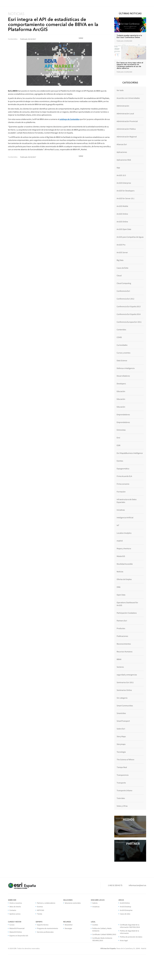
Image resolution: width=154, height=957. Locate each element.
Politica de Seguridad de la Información (129, 932)
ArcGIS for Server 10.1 (125, 198)
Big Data (120, 260)
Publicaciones (122, 636)
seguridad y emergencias (127, 674)
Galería (94, 903)
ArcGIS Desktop (125, 907)
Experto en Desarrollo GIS (18, 936)
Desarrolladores (123, 376)
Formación (121, 491)
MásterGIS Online (15, 932)
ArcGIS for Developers (125, 190)
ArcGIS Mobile (122, 206)
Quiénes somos (14, 914)
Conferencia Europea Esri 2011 (129, 322)
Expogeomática (123, 468)
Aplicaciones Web (124, 160)
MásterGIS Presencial (16, 928)
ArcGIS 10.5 (121, 175)
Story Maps (121, 736)
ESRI (118, 445)
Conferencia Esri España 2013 (129, 306)
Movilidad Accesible (125, 564)
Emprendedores (123, 414)
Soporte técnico (42, 925)
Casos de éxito (125, 914)
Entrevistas (121, 430)
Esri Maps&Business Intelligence (130, 453)
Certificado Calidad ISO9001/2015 (104, 934)
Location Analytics (124, 533)
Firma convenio (123, 484)
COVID (119, 337)
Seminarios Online (124, 690)
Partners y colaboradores (46, 903)
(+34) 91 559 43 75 (115, 885)
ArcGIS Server (122, 252)
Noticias (120, 571)
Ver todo (120, 90)
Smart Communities (125, 705)
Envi (118, 437)
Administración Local (125, 113)
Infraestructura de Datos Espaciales (127, 500)
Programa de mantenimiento (47, 928)
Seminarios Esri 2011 (125, 682)
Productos (121, 628)
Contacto (12, 910)
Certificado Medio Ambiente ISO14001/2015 (102, 939)
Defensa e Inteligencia (125, 368)
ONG (118, 587)
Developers (121, 383)
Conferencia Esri (123, 291)
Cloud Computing (124, 283)
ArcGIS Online (122, 214)
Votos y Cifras (122, 806)
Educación (121, 391)
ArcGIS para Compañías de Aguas (130, 237)
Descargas (68, 928)
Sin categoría (122, 698)
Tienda (39, 914)
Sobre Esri (121, 728)
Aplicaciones (122, 152)
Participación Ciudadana (127, 613)
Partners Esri (122, 620)
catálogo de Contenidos (69, 119)
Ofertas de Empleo (124, 579)
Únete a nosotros (15, 903)
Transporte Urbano (124, 790)
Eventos (120, 461)
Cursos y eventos (123, 353)
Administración (123, 106)
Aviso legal (124, 940)
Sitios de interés (15, 907)
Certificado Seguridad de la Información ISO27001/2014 (130, 926)
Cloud (119, 275)
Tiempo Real (122, 767)
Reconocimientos (124, 644)
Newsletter (69, 925)
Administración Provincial (127, 121)
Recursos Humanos (124, 651)
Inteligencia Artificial (125, 517)
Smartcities (121, 713)
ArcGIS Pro (121, 244)
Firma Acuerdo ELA (124, 476)
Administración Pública (126, 129)
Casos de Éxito (122, 268)
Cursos (11, 925)
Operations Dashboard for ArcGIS (127, 603)
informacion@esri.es (137, 885)
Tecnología (121, 752)
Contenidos (121, 329)
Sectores (120, 667)
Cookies (95, 925)
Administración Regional (127, 136)
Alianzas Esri (122, 144)
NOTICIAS (40, 910)
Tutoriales (121, 798)
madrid (120, 540)
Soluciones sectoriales (73, 903)
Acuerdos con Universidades (128, 98)
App (118, 167)
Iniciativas (121, 510)
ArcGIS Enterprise (124, 183)
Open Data (121, 595)
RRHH (119, 659)
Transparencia (122, 775)
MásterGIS (121, 556)
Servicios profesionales (45, 932)
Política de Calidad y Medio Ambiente (102, 929)
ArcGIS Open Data (124, 229)
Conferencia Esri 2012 (125, 298)
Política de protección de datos (131, 937)
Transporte (121, 782)
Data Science (122, 360)
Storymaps (121, 744)
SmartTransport (123, 721)
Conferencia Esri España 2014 (129, 314)
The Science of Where (125, 759)
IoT (118, 525)
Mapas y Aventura (124, 548)
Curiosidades (122, 345)
